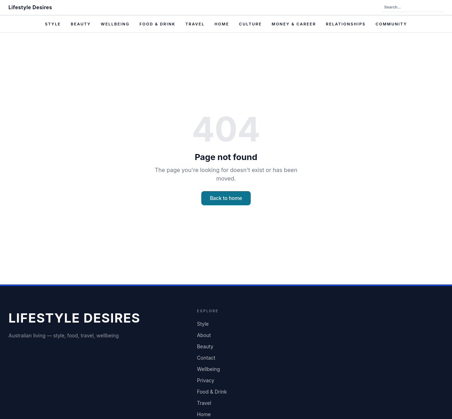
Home (221, 24)
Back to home (226, 198)
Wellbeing (115, 24)
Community (391, 24)
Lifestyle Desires (30, 7)
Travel (194, 24)
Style (53, 24)
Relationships (346, 24)
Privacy (205, 380)
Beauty (81, 24)
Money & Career (294, 24)
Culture (250, 24)
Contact (206, 358)
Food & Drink (157, 24)
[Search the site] (412, 7)
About (204, 335)
